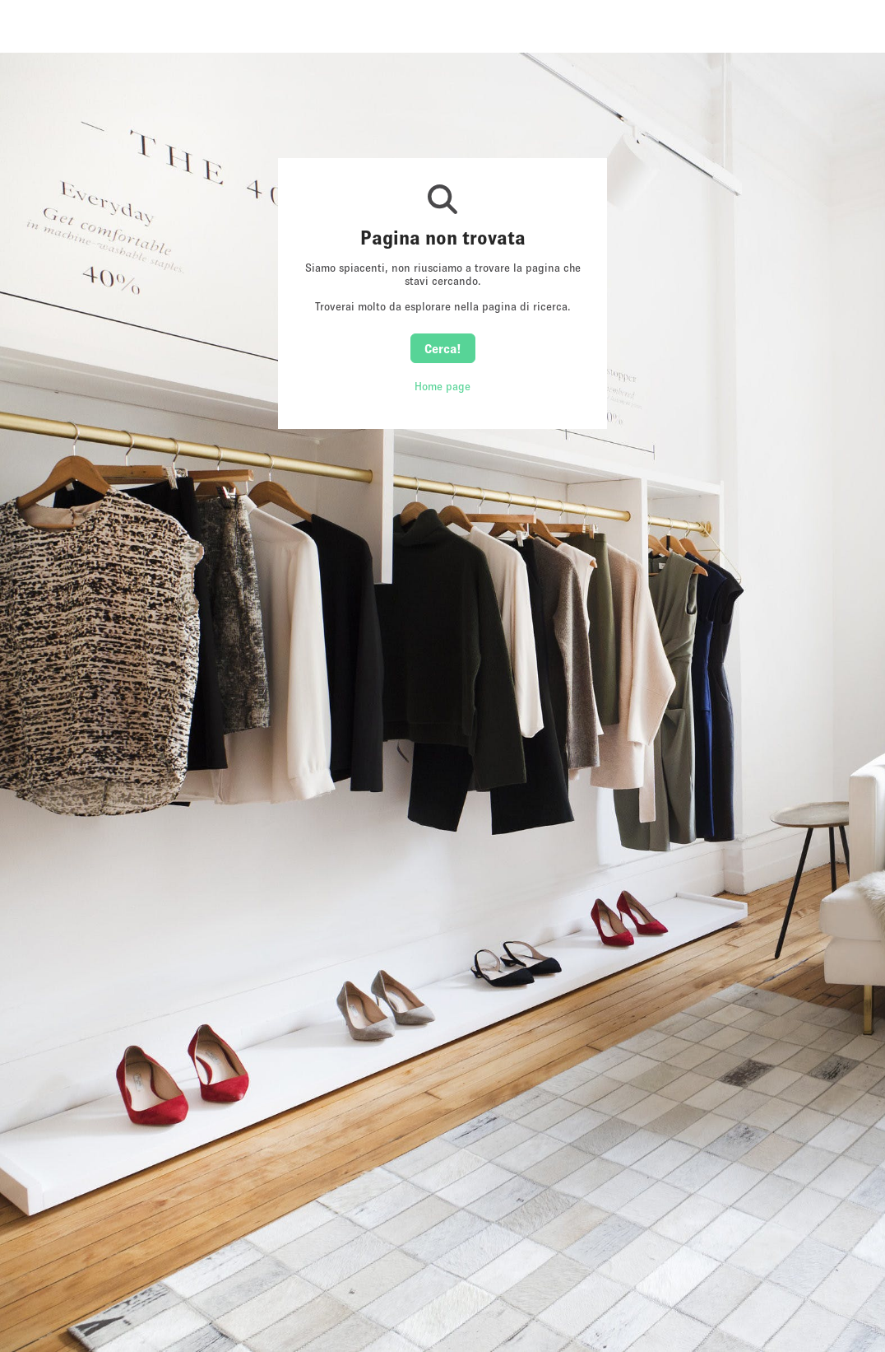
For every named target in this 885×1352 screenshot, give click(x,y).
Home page (442, 386)
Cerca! (442, 348)
